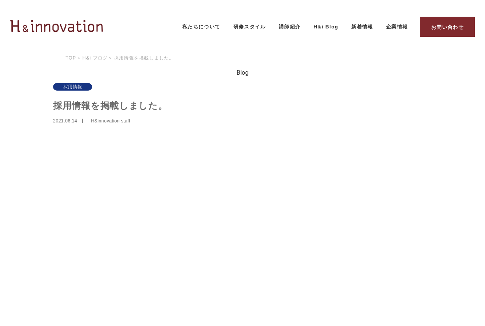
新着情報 (362, 27)
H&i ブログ (95, 58)
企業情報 (397, 27)
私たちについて (201, 27)
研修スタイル (249, 27)
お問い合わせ (447, 27)
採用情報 (72, 87)
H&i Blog (326, 27)
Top (71, 58)
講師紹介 (289, 27)
